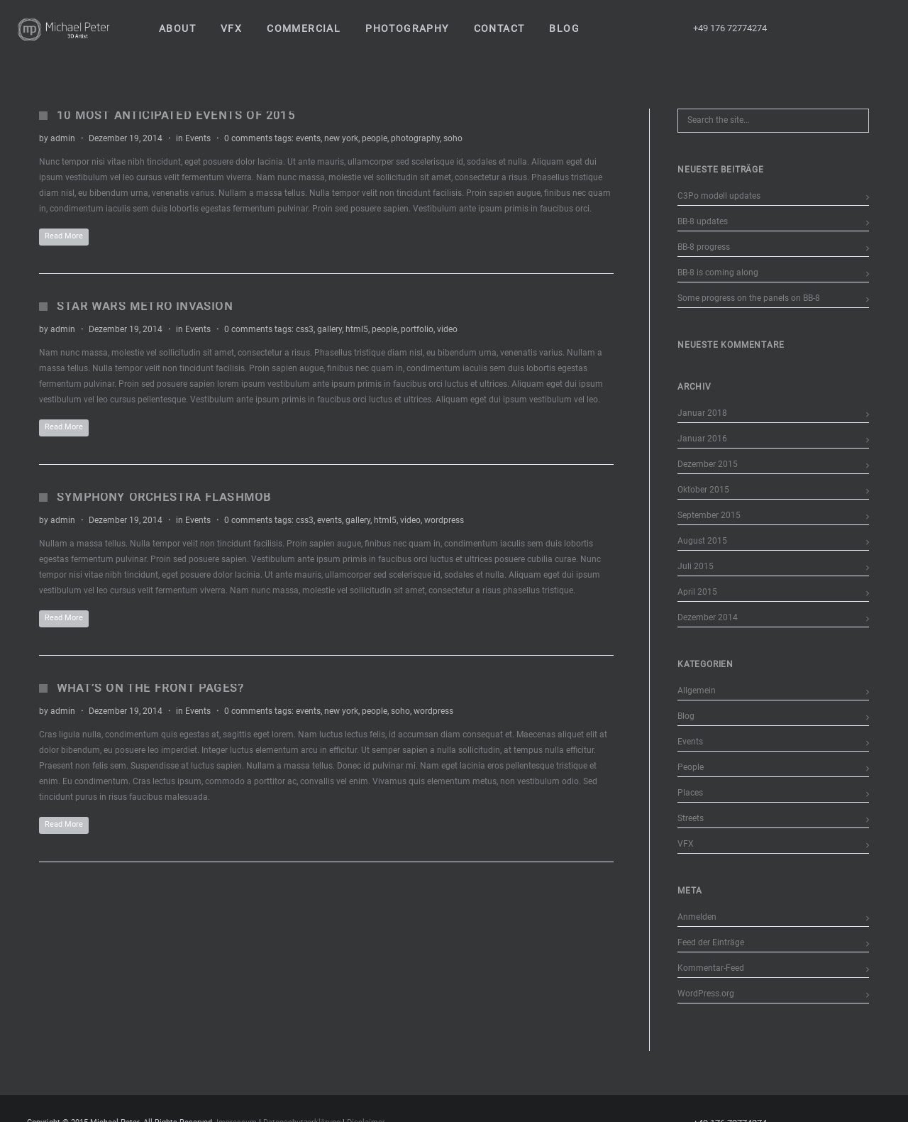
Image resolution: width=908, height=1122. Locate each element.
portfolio (417, 329)
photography (415, 138)
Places (690, 793)
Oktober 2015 (703, 490)
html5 (356, 329)
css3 (305, 329)
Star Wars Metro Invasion (145, 306)
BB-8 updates (702, 221)
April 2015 (697, 592)
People (690, 767)
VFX (685, 844)
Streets (690, 818)
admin (62, 138)
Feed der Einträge (710, 942)
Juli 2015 (695, 566)
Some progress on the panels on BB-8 (748, 298)
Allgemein (696, 690)
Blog (685, 716)
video (447, 329)
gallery (329, 329)
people (374, 138)
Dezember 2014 (707, 617)
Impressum (236, 1113)
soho (453, 138)
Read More (64, 236)
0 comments (248, 138)
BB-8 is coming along (717, 272)
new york (341, 138)
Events (198, 138)
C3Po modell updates (718, 196)
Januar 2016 (702, 439)
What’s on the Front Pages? (150, 688)
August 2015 (702, 541)
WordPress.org (705, 994)
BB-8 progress (703, 247)
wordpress (444, 520)
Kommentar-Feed (710, 968)
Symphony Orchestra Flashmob (164, 497)
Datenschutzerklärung (301, 1113)
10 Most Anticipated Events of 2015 (176, 115)
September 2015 (709, 515)
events (308, 138)
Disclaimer (366, 1113)
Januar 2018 (702, 413)
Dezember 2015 (707, 464)
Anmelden (696, 917)
